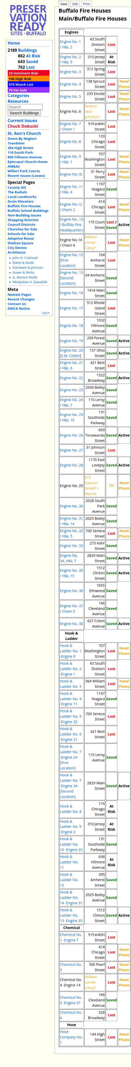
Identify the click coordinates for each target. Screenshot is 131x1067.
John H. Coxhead (24, 258)
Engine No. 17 (71, 308)
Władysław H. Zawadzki (29, 282)
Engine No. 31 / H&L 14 (71, 521)
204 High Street (21, 147)
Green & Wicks (23, 272)
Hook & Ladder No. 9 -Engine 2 (70, 827)
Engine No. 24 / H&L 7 (71, 402)
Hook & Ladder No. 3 (70, 684)
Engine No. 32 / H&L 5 (71, 533)
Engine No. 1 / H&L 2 (70, 44)
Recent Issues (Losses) (26, 175)
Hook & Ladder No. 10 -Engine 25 (71, 844)
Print (86, 4)
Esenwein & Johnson (27, 267)
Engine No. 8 (70, 141)
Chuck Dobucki (23, 126)
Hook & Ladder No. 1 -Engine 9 (70, 651)
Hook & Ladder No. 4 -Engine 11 (70, 699)
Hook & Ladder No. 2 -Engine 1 (70, 668)
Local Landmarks (22, 196)
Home (14, 43)
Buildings (27, 50)
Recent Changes (21, 299)
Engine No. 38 (71, 623)
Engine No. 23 (71, 389)
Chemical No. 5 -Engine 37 (71, 1000)
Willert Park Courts (24, 171)
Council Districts (21, 224)
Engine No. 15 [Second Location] (71, 278)
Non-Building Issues (24, 215)
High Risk (23, 78)
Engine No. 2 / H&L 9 (70, 59)
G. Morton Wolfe (24, 277)
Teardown (16, 143)
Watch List (24, 84)
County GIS (17, 187)
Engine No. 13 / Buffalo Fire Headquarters (71, 224)
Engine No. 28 (71, 465)
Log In (46, 313)
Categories (18, 95)
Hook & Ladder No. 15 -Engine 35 (71, 915)
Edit (75, 4)
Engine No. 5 (70, 96)
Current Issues (22, 120)
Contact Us (17, 303)
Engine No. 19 (71, 340)
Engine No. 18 (71, 325)
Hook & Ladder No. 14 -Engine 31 (71, 897)
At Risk (33, 56)
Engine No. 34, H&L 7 (69, 558)
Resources (18, 101)
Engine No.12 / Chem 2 (71, 207)
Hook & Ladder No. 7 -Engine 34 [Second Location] (70, 786)
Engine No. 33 (71, 545)
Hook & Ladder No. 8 (70, 809)
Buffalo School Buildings (28, 210)
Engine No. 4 (70, 84)
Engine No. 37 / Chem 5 (71, 608)
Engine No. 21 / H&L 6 (71, 365)
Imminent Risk (25, 73)
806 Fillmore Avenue (25, 157)
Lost (30, 67)
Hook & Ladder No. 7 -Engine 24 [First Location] (70, 757)
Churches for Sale (22, 229)
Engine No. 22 (71, 377)
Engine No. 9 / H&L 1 (70, 159)
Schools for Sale (21, 233)
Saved (32, 61)
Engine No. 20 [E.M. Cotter (71, 353)
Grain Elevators (21, 201)
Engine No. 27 (71, 450)
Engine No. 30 (71, 506)
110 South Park (20, 152)
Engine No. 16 (71, 292)
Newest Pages (19, 294)
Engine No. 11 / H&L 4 (71, 189)
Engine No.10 (71, 174)
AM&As (14, 166)
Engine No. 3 (70, 71)
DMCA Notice (19, 308)
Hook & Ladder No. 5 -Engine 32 (70, 716)
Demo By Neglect (22, 138)
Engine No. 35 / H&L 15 (71, 573)
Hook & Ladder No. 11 (69, 862)
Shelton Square (21, 243)
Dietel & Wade (23, 263)
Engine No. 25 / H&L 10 (71, 417)
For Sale (20, 90)
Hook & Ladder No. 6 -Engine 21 (70, 734)
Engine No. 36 (71, 590)
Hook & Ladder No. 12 (69, 880)
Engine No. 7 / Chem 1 (70, 126)
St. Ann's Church (24, 133)
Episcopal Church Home (28, 161)
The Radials (17, 192)
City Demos (17, 247)
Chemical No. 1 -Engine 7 (71, 937)
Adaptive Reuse (21, 238)
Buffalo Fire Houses (24, 206)
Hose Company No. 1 (71, 1037)
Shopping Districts (23, 220)
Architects (16, 252)
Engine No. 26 (71, 435)
